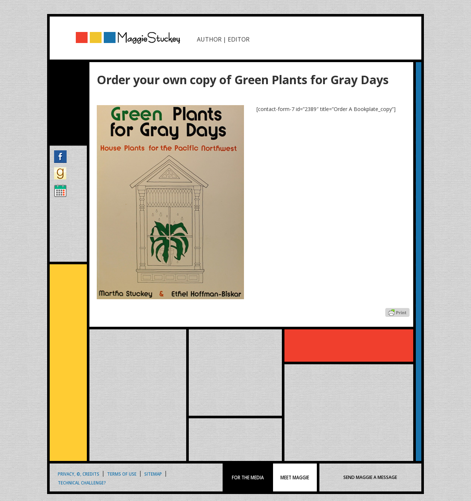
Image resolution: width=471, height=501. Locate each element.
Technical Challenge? (82, 482)
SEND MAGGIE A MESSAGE (370, 477)
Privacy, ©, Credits (78, 473)
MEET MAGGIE (294, 477)
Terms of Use (122, 473)
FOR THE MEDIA (248, 477)
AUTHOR (209, 39)
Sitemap (153, 473)
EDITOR (238, 39)
